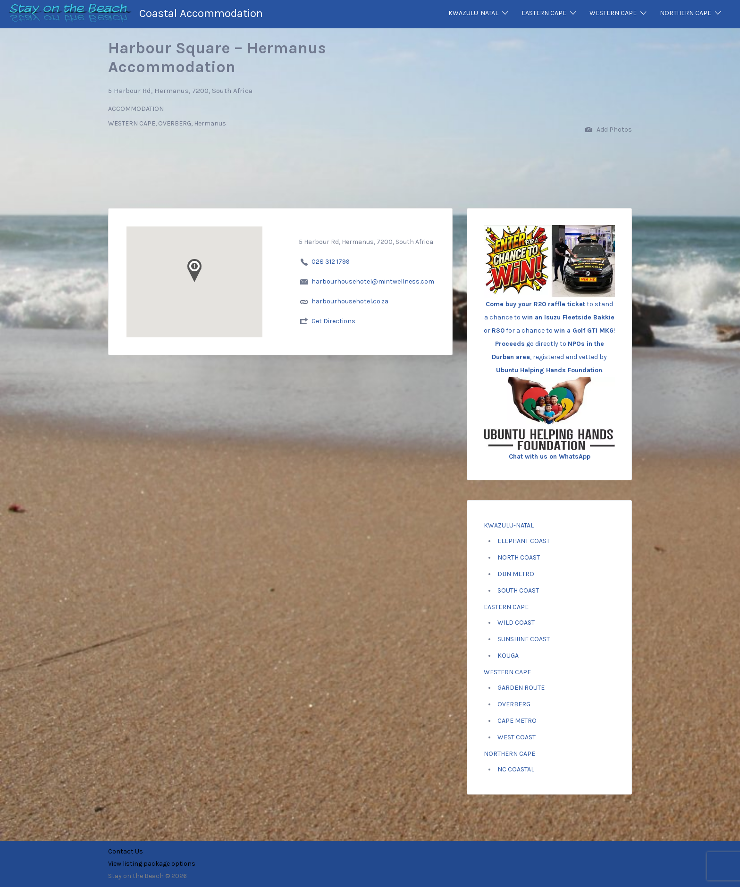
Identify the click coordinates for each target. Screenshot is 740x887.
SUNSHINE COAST (523, 639)
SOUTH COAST (518, 590)
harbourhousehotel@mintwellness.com (372, 281)
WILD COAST (516, 623)
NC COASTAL (515, 769)
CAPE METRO (517, 721)
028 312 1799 (330, 262)
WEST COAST (516, 737)
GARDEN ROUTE (521, 688)
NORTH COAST (518, 557)
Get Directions (333, 321)
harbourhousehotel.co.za (349, 301)
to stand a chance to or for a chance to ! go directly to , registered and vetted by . (549, 316)
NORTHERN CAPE (685, 13)
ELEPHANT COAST (523, 541)
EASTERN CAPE (543, 13)
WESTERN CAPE (613, 13)
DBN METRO (515, 574)
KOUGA (508, 656)
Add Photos (608, 130)
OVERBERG (513, 704)
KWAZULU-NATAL (473, 13)
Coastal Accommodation (201, 13)
